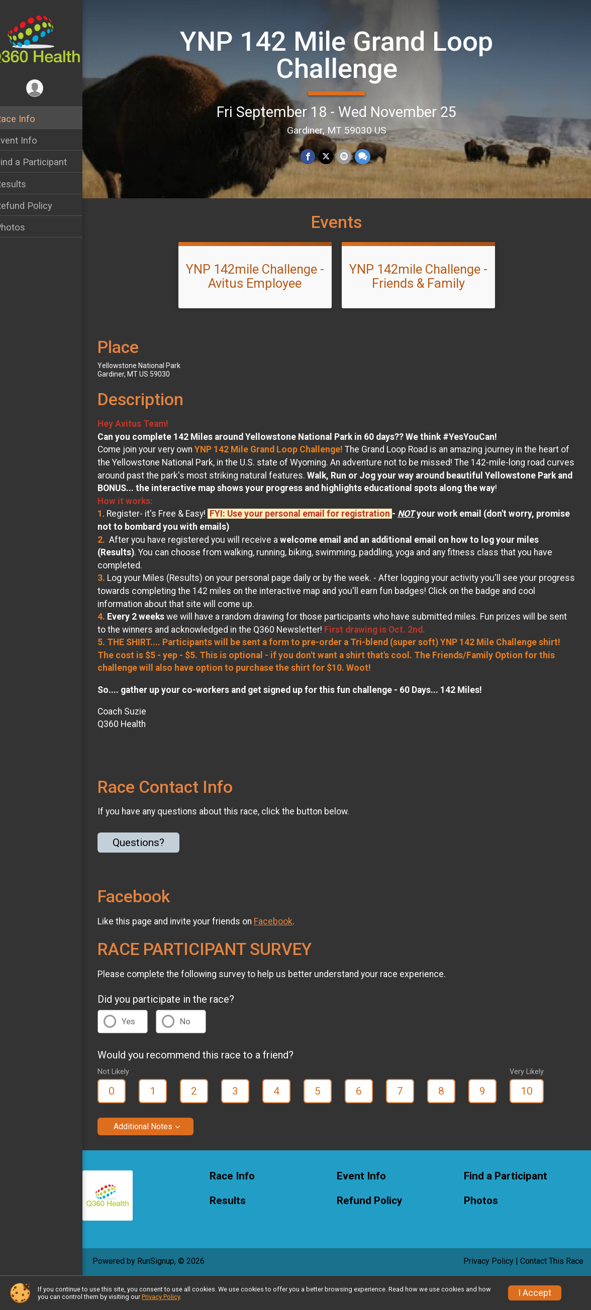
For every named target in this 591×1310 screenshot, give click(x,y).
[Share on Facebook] (315, 156)
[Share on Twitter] (332, 156)
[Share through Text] (368, 156)
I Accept (534, 1293)
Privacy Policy (161, 1296)
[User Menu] (48, 88)
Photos (23, 227)
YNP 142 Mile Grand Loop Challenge (343, 54)
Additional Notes (156, 1156)
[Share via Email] (350, 156)
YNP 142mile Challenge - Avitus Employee (261, 293)
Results (23, 184)
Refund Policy (36, 205)
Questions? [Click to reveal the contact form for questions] (151, 873)
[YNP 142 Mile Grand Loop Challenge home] (48, 39)
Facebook (286, 951)
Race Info (28, 118)
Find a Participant (44, 162)
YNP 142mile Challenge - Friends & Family (425, 293)
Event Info (29, 140)
